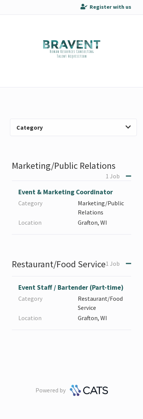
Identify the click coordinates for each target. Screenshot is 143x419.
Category (73, 127)
